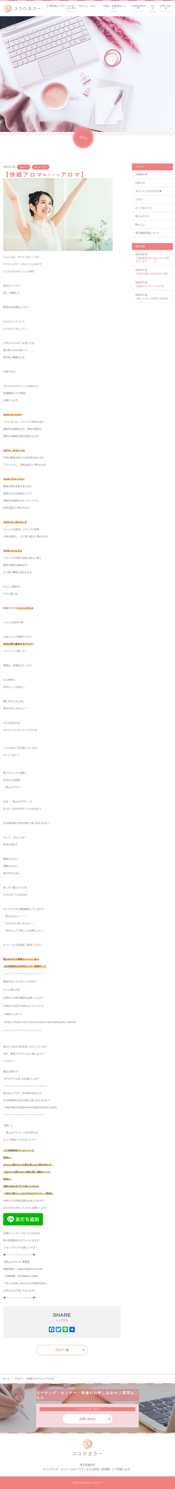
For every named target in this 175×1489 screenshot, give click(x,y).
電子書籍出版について (147, 233)
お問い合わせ (87, 1419)
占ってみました (143, 207)
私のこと (140, 224)
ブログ (139, 199)
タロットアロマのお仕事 (148, 191)
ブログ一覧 (62, 1350)
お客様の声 (141, 174)
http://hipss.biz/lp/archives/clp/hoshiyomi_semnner (40, 1022)
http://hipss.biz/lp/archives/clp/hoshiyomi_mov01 (31, 1107)
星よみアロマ (41, 167)
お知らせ (23, 167)
